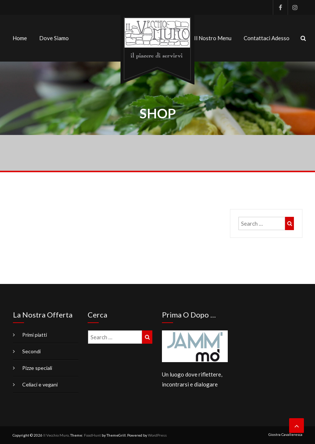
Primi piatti (34, 335)
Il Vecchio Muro (56, 435)
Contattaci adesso (266, 38)
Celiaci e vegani (40, 384)
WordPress (157, 435)
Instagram (295, 7)
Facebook (280, 7)
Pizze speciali (37, 368)
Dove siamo (54, 38)
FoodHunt (92, 435)
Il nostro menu (212, 38)
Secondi (31, 351)
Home (20, 38)
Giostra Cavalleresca (285, 434)
